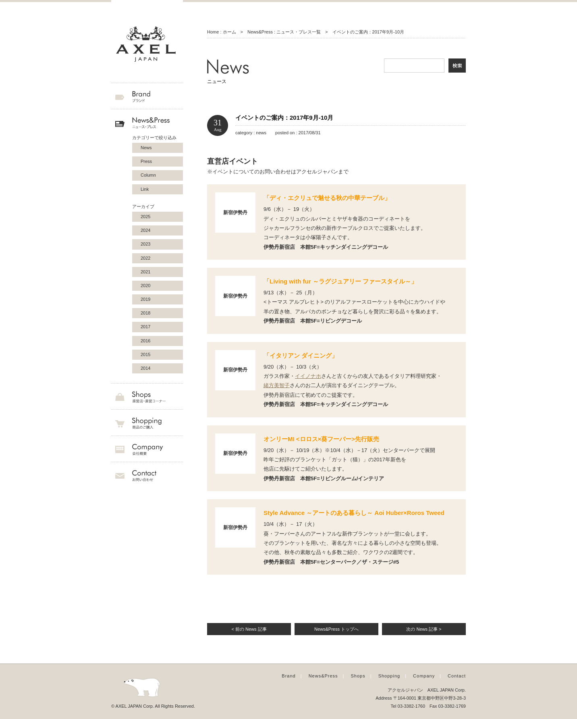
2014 (145, 368)
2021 (145, 271)
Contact (457, 675)
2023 (145, 244)
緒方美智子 (277, 385)
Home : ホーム (221, 31)
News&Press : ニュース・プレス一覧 (284, 31)
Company (424, 675)
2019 (145, 299)
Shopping (389, 675)
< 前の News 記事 (248, 629)
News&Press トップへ (336, 629)
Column (148, 175)
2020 (145, 285)
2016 (145, 340)
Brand (288, 675)
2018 (145, 313)
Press (146, 161)
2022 (145, 258)
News (146, 147)
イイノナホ (308, 376)
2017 (145, 326)
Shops (358, 675)
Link (145, 189)
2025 (145, 216)
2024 (145, 230)
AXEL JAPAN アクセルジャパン (147, 44)
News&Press (323, 675)
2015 (145, 354)
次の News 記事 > (423, 629)
